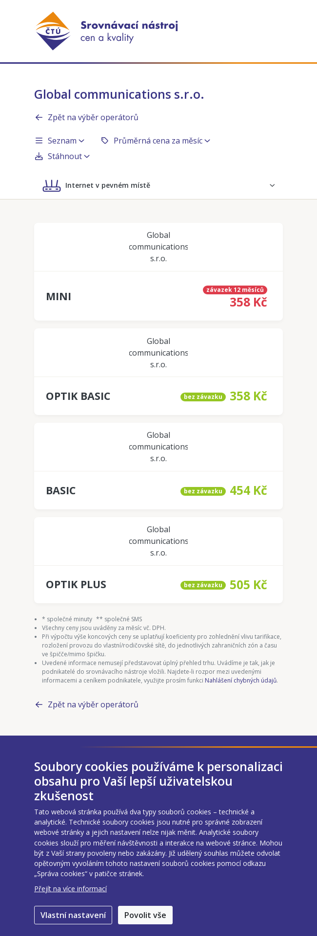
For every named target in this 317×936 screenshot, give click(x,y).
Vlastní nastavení (73, 915)
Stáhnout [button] (62, 156)
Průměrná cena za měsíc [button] (155, 140)
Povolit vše (145, 915)
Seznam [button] (59, 140)
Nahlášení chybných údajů (241, 680)
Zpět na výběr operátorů (86, 117)
